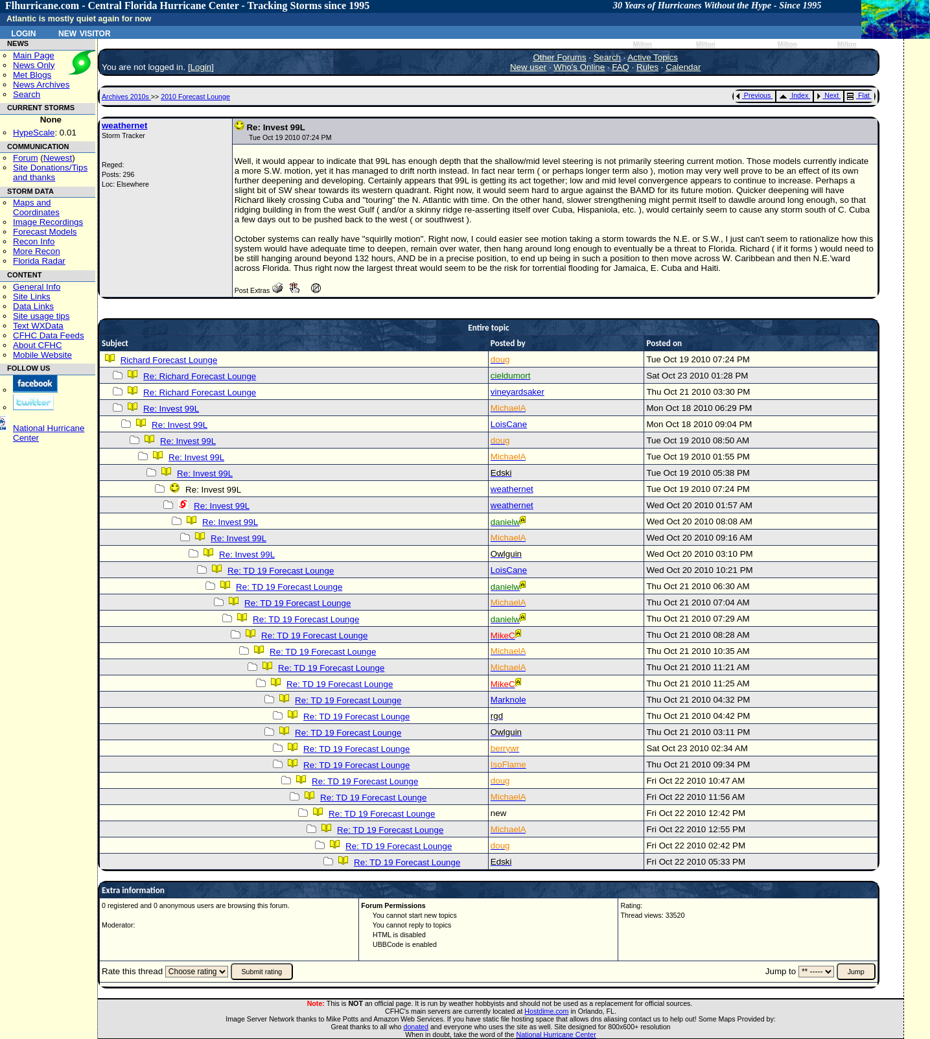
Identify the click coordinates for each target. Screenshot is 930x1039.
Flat (858, 95)
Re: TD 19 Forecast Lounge (280, 571)
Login (23, 32)
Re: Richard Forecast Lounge (199, 376)
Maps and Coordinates (36, 207)
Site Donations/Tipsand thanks (50, 172)
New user (528, 67)
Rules (647, 67)
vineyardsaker (517, 392)
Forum (25, 158)
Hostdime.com (546, 1011)
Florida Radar (39, 261)
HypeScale (33, 132)
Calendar (683, 67)
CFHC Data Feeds (48, 335)
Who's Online (579, 67)
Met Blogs (32, 75)
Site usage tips (41, 316)
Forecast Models (45, 232)
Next (828, 95)
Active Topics (652, 57)
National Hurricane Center (556, 1034)
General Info (36, 287)
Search (26, 94)
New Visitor (84, 32)
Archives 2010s (126, 96)
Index (793, 95)
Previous (753, 95)
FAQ (620, 67)
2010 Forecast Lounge (195, 96)
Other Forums (559, 57)
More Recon (36, 251)
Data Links (33, 306)
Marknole (508, 700)
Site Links (32, 296)
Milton (642, 44)
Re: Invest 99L (171, 409)
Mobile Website (42, 355)
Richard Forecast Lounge (169, 360)
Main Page (33, 55)
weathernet (124, 125)
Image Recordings (48, 222)
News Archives (41, 84)
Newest (57, 158)
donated (415, 1027)
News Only (33, 65)
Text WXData (38, 326)
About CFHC (37, 345)
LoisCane (509, 424)
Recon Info (33, 241)
